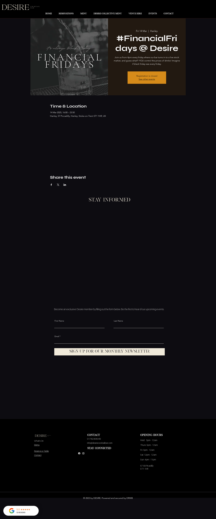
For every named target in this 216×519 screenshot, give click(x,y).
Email (57, 336)
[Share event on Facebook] (51, 185)
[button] (82, 13)
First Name (59, 321)
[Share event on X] (58, 185)
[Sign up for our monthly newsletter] (109, 351)
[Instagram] (83, 453)
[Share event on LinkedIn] (65, 185)
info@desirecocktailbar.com (99, 443)
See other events (147, 79)
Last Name (118, 321)
